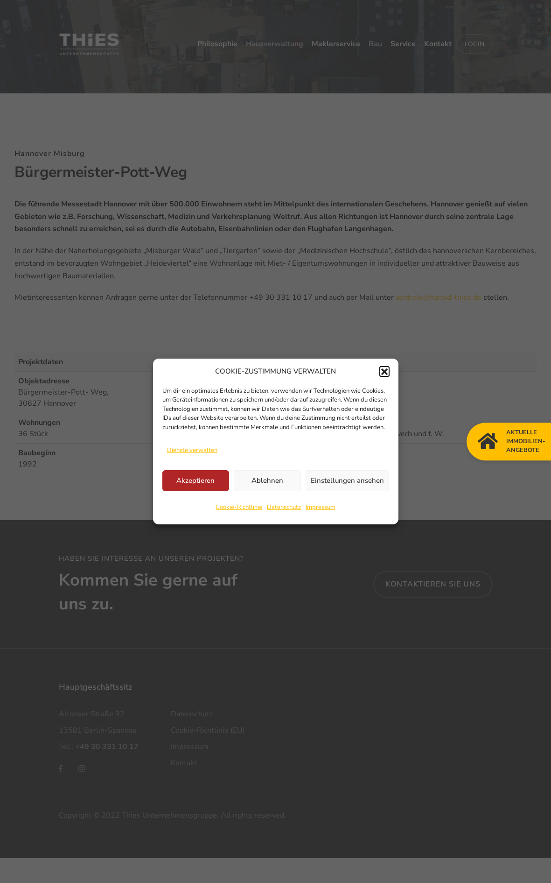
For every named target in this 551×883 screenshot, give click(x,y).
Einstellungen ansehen (347, 480)
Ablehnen (267, 480)
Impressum (320, 507)
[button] (384, 371)
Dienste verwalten (192, 450)
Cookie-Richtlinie (239, 507)
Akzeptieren (195, 480)
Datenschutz (284, 507)
